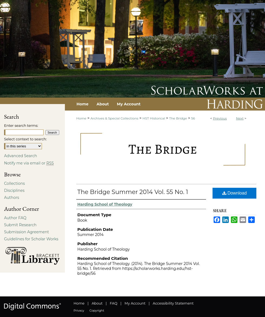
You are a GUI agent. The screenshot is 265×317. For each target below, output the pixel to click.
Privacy (79, 310)
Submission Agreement (26, 231)
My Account (135, 303)
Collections (14, 183)
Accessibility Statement (173, 303)
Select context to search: (25, 139)
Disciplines (14, 190)
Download (234, 193)
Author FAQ (15, 217)
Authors (11, 197)
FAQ (113, 303)
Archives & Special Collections (114, 118)
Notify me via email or (29, 163)
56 (193, 118)
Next (240, 118)
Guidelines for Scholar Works (31, 239)
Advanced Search (20, 155)
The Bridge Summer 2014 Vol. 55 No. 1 (132, 192)
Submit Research (20, 224)
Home (81, 118)
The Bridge (178, 118)
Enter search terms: (21, 125)
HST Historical (154, 118)
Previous (220, 118)
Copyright (97, 310)
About (97, 303)
